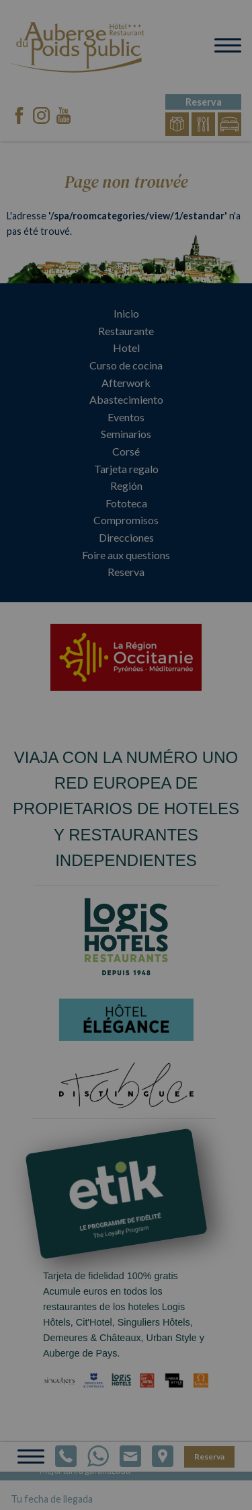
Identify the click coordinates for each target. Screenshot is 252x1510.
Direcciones (126, 537)
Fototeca (126, 503)
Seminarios (126, 433)
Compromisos (126, 519)
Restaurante (126, 330)
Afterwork (126, 382)
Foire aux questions (126, 554)
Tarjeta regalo (126, 468)
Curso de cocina (126, 365)
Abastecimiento (126, 399)
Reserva (126, 571)
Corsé (126, 451)
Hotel (126, 347)
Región (126, 485)
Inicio (126, 313)
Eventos (126, 416)
